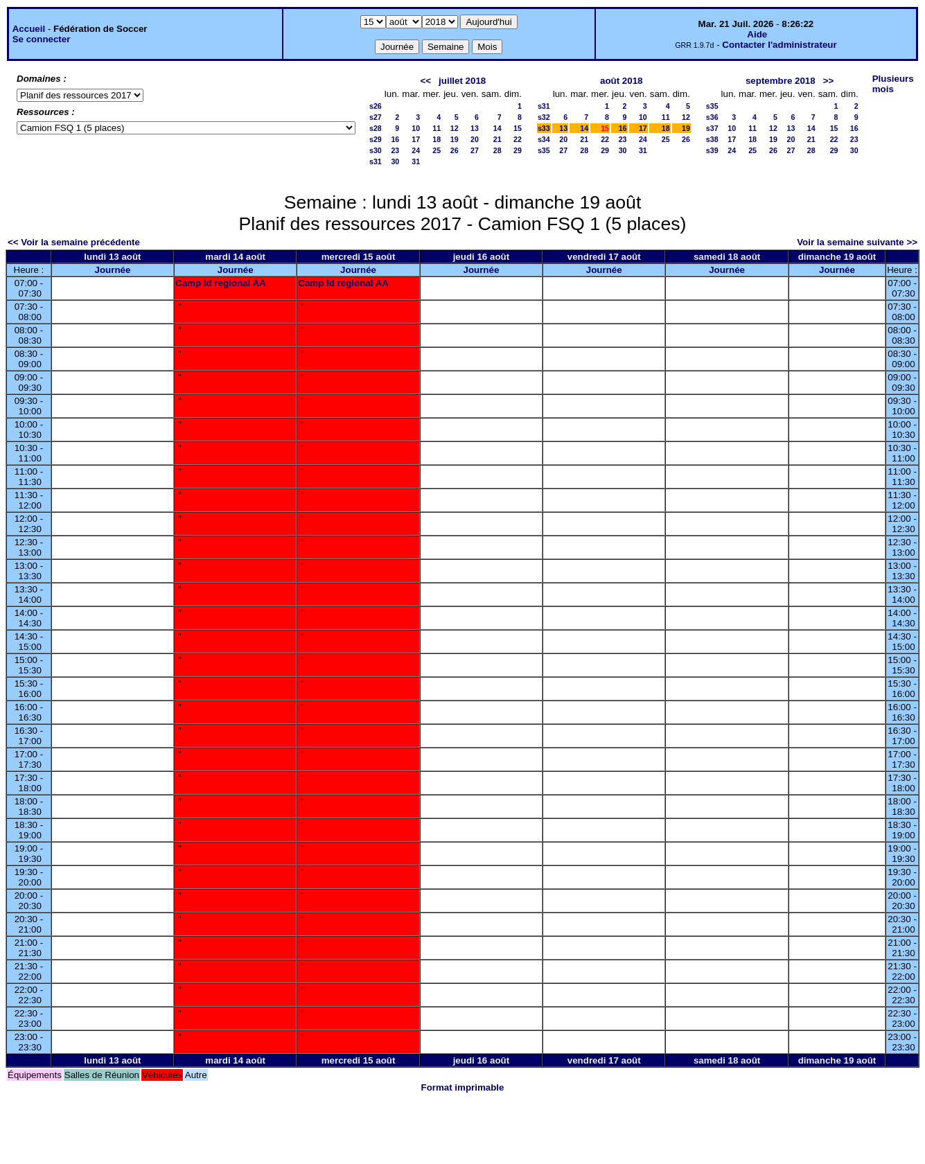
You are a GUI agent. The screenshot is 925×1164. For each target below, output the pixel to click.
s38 (712, 139)
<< (425, 81)
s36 (712, 117)
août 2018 (621, 81)
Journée (113, 270)
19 (454, 139)
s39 (712, 150)
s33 (544, 128)
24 (416, 150)
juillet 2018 (462, 81)
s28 (375, 128)
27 (474, 150)
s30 (375, 150)
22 (517, 139)
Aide (757, 34)
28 (497, 150)
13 (474, 128)
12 (454, 128)
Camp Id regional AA (220, 283)
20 (474, 139)
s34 (544, 139)
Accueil (28, 29)
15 (517, 128)
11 (436, 128)
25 (436, 150)
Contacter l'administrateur (779, 44)
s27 (375, 117)
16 (395, 139)
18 (436, 139)
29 (517, 150)
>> (828, 81)
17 (416, 139)
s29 (375, 139)
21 (497, 139)
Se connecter (41, 39)
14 (497, 128)
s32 (544, 117)
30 (395, 161)
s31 (375, 161)
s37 (712, 128)
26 (454, 150)
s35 (544, 150)
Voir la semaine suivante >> (857, 242)
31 (416, 161)
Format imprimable (462, 1087)
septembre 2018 (781, 81)
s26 (375, 106)
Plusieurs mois (893, 83)
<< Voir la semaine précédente (74, 242)
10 (416, 128)
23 (395, 150)
